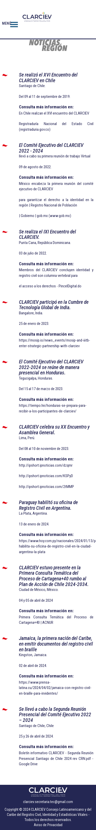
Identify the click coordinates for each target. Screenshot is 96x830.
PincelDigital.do (70, 286)
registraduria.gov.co (34, 129)
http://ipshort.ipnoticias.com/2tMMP (46, 486)
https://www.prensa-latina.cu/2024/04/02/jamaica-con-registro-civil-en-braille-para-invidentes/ (55, 688)
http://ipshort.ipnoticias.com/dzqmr (45, 465)
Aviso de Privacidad (48, 825)
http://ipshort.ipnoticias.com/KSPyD (46, 476)
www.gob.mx (60, 215)
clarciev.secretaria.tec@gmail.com (48, 802)
